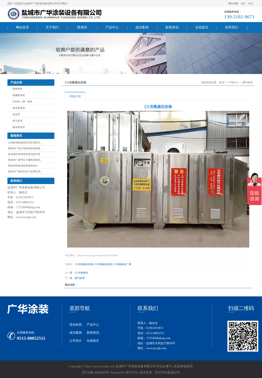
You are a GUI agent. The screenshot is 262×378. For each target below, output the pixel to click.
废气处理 (17, 120)
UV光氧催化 (81, 272)
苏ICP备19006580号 (95, 372)
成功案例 (142, 27)
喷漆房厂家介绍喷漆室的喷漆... (25, 148)
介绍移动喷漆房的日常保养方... (25, 142)
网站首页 (22, 27)
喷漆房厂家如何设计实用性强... (25, 171)
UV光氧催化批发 (103, 264)
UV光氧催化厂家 (122, 264)
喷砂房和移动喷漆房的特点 (23, 165)
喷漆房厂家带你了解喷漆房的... (25, 159)
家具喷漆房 (19, 108)
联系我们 (231, 27)
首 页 (222, 82)
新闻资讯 (172, 27)
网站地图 (233, 3)
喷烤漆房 (17, 88)
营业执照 (75, 324)
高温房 (16, 114)
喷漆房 (82, 27)
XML (251, 3)
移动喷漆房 (19, 127)
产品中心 (112, 27)
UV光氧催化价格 (84, 264)
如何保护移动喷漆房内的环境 (24, 154)
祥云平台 (132, 372)
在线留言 (201, 27)
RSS (243, 3)
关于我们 (52, 27)
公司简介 (75, 340)
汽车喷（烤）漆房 (22, 101)
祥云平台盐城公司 (167, 372)
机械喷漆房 (19, 95)
